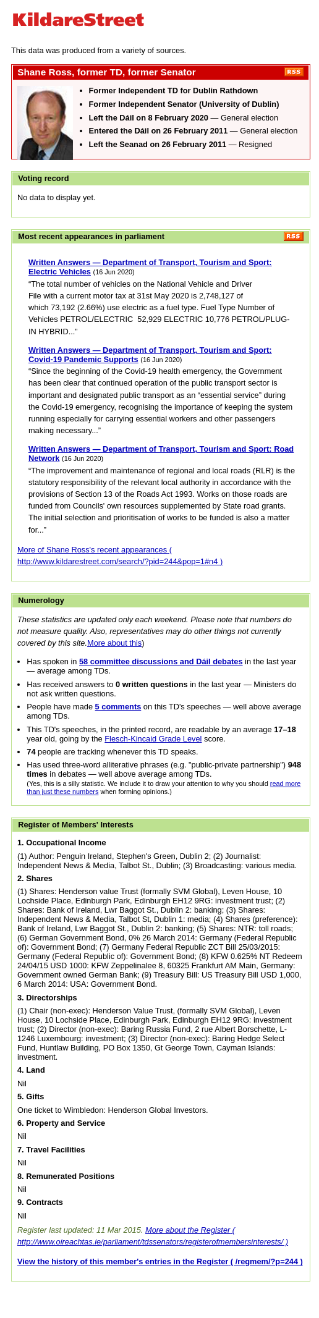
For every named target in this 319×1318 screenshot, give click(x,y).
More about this (114, 643)
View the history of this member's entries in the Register (122, 1261)
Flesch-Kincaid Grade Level (153, 738)
